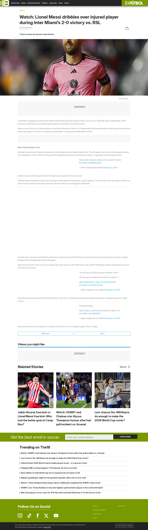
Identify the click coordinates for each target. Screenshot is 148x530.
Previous (45, 334)
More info (47, 527)
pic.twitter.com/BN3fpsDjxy (90, 163)
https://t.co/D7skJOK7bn (106, 282)
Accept (119, 526)
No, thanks (128, 526)
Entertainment (39, 3)
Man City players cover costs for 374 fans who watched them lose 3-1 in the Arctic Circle (61, 493)
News (27, 3)
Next (102, 334)
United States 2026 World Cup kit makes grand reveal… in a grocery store (54, 463)
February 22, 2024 (110, 167)
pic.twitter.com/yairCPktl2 (89, 313)
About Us (122, 506)
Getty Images (124, 98)
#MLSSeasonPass (87, 282)
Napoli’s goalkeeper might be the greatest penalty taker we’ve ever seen (53, 478)
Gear (71, 3)
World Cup (17, 3)
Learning (62, 3)
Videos (52, 3)
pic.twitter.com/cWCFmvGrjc (91, 285)
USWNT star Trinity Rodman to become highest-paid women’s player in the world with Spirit (62, 488)
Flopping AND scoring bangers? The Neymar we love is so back (49, 468)
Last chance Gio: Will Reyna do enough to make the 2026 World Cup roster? (112, 416)
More (79, 3)
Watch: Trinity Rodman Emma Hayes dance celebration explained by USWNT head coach (60, 483)
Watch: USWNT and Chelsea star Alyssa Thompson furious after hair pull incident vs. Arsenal (62, 453)
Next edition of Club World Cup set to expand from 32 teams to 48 (50, 473)
